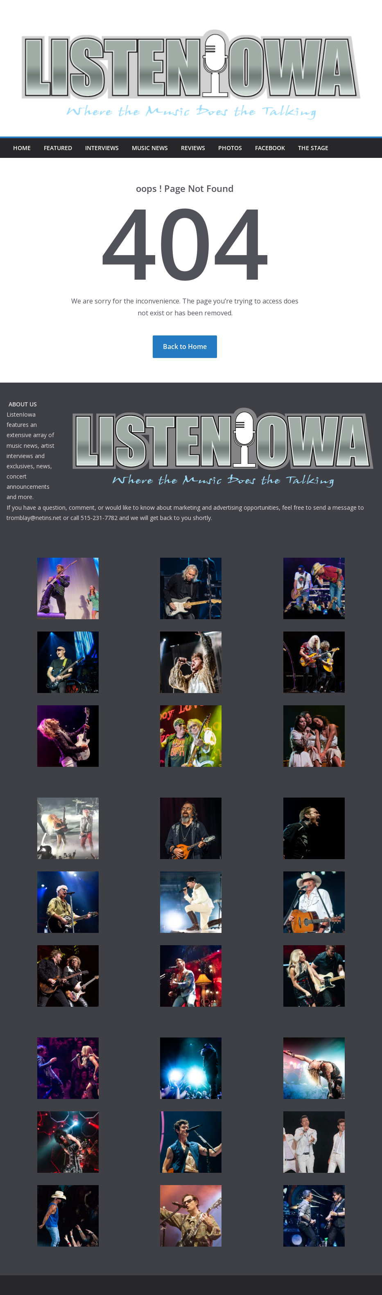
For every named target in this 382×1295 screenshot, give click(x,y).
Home (22, 148)
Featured (58, 148)
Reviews (193, 148)
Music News (150, 148)
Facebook (270, 148)
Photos (230, 148)
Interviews (102, 148)
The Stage (313, 148)
